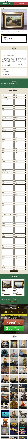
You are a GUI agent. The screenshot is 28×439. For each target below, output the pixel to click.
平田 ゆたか (16, 265)
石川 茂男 (16, 148)
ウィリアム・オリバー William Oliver (6, 214)
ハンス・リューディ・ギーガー (5, 99)
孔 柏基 (3, 152)
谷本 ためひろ (16, 128)
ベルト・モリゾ (4, 161)
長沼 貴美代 (3, 256)
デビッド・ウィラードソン (18, 234)
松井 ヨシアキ (3, 227)
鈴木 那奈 (16, 152)
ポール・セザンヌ (17, 170)
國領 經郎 (16, 141)
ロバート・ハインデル (17, 225)
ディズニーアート (17, 212)
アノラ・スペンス (4, 170)
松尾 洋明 (3, 126)
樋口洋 (15, 223)
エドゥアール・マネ (4, 163)
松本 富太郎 (16, 117)
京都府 (2, 291)
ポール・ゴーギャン (17, 172)
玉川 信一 (3, 216)
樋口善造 (3, 121)
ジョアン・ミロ (4, 212)
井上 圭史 (16, 267)
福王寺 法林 (3, 267)
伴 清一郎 (16, 97)
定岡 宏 (3, 183)
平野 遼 (3, 201)
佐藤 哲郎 (3, 137)
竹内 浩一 (16, 205)
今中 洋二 (16, 194)
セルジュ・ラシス (17, 203)
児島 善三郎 (16, 95)
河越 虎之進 (3, 150)
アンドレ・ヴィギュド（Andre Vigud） (6, 265)
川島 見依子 (3, 194)
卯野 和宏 (3, 192)
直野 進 (16, 139)
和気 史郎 (16, 106)
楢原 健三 (3, 258)
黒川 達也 (3, 128)
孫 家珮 (16, 150)
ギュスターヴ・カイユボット (18, 174)
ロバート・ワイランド (17, 227)
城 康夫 (16, 254)
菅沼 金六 (16, 130)
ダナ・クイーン (4, 117)
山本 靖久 (3, 159)
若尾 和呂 (16, 201)
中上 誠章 (16, 126)
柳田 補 (3, 110)
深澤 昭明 (16, 256)
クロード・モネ (16, 163)
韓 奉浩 (3, 205)
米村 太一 (16, 119)
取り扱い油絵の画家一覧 (7, 39)
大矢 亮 (3, 245)
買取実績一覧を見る (13, 301)
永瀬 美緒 (3, 106)
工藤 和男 (16, 159)
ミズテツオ (16, 108)
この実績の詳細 (6, 294)
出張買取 (3, 290)
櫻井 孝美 (16, 216)
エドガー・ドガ (16, 161)
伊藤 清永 (16, 137)
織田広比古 (3, 223)
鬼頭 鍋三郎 (3, 236)
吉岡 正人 (16, 181)
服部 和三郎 (3, 139)
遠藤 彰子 (3, 247)
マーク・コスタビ (17, 110)
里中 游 (3, 141)
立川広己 (16, 247)
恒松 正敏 (3, 119)
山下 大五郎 (3, 148)
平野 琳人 (3, 181)
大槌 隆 (3, 95)
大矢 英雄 (16, 121)
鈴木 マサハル (3, 174)
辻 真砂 (16, 183)
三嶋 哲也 (16, 214)
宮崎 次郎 (16, 236)
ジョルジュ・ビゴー (4, 97)
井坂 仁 (16, 192)
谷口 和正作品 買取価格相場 (8, 38)
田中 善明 (3, 254)
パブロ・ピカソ (16, 245)
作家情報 (5, 37)
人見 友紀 (3, 203)
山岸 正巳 (16, 258)
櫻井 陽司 (3, 234)
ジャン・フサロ (4, 130)
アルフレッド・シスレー (5, 172)
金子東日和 (3, 225)
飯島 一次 (3, 108)
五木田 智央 (16, 99)
